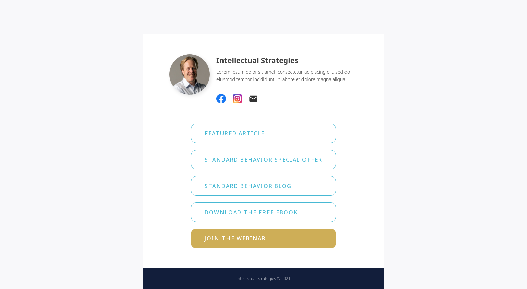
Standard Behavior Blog (248, 186)
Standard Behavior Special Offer (263, 159)
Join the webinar (235, 238)
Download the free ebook (251, 212)
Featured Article (235, 133)
